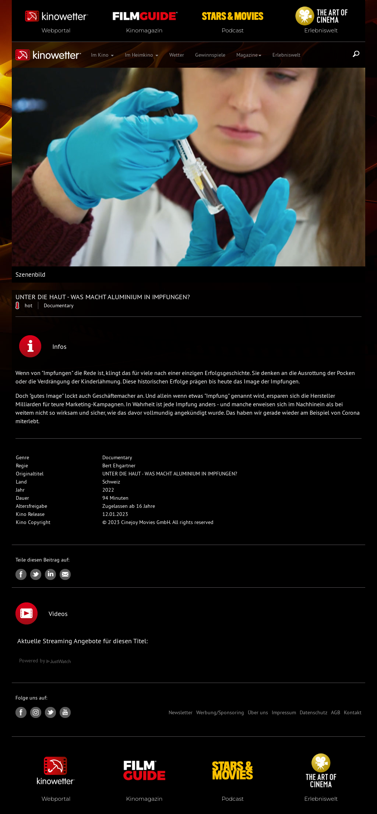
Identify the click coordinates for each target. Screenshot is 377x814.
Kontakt (353, 712)
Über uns (258, 712)
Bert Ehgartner (118, 465)
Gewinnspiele (210, 55)
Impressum (284, 712)
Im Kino (102, 55)
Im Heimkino (141, 55)
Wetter (176, 55)
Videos (41, 613)
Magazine (248, 55)
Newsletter (181, 712)
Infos (43, 346)
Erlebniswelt (286, 55)
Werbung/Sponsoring (220, 712)
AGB (335, 712)
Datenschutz (313, 712)
